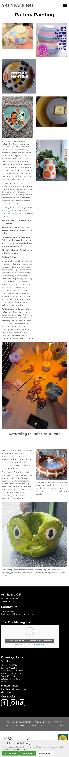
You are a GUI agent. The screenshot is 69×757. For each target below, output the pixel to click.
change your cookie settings (32, 644)
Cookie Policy (21, 750)
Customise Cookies (45, 753)
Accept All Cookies (10, 753)
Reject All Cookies (27, 753)
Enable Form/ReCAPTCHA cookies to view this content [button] (29, 641)
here (8, 614)
